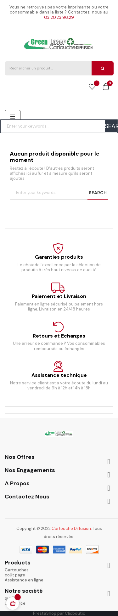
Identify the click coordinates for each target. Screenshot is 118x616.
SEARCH (111, 126)
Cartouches (17, 570)
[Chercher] (59, 126)
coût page (15, 575)
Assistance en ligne (24, 580)
